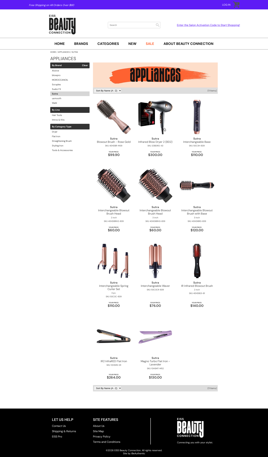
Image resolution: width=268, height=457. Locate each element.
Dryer (54, 131)
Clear (85, 65)
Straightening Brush (62, 141)
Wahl (54, 103)
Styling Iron (57, 145)
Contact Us (59, 426)
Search (157, 25)
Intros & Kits (58, 119)
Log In (226, 5)
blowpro (56, 75)
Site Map (98, 431)
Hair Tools (57, 115)
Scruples (56, 84)
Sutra (55, 93)
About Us (98, 426)
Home (60, 43)
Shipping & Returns (64, 431)
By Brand (57, 65)
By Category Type (61, 127)
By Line (56, 110)
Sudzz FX (56, 89)
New (132, 43)
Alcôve (55, 70)
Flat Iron (56, 136)
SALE (150, 43)
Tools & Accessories (62, 150)
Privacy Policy (101, 436)
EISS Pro (57, 436)
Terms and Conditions (106, 442)
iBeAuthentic (138, 453)
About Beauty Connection (188, 43)
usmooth (56, 98)
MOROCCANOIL (60, 79)
